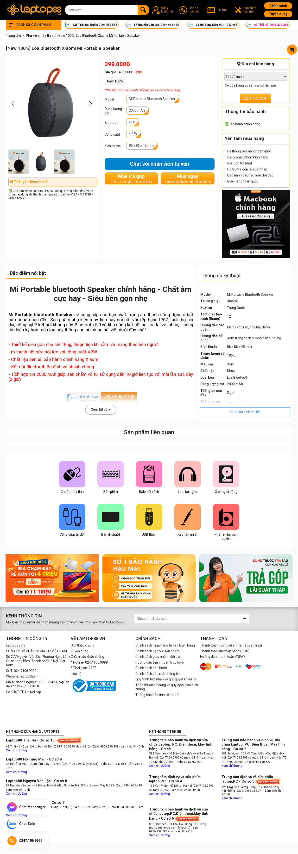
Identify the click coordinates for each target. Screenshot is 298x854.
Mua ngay (188, 178)
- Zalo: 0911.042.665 (113, 764)
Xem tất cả (100, 409)
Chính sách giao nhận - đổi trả (157, 657)
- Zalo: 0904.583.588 (121, 807)
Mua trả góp (131, 178)
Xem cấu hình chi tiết (245, 412)
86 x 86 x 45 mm (141, 145)
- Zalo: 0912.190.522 (257, 762)
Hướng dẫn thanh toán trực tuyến (160, 662)
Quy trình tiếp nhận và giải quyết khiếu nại (166, 679)
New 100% (115, 81)
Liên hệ (76, 674)
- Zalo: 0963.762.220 (188, 762)
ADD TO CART (255, 98)
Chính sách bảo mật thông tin (157, 674)
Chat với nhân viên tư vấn (159, 164)
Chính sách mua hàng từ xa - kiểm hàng (165, 645)
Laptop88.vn (15, 645)
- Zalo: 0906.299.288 (105, 746)
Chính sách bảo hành (151, 668)
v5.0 (132, 122)
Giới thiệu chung (83, 645)
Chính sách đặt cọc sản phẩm (157, 651)
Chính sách (278, 6)
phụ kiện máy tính (89, 319)
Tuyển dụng (278, 14)
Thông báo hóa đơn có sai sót (157, 695)
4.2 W (133, 134)
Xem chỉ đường (16, 750)
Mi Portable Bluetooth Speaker (152, 99)
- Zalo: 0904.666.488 (128, 785)
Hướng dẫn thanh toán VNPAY (222, 657)
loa (152, 324)
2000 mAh (137, 110)
